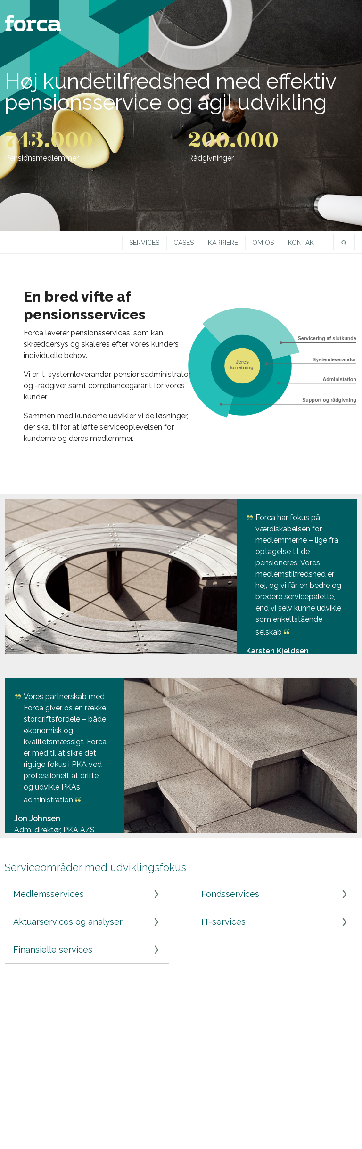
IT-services (223, 922)
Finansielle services (52, 949)
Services (144, 242)
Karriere (223, 242)
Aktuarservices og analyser (68, 922)
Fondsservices (230, 894)
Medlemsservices (48, 894)
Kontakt (303, 242)
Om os (263, 242)
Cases (183, 242)
